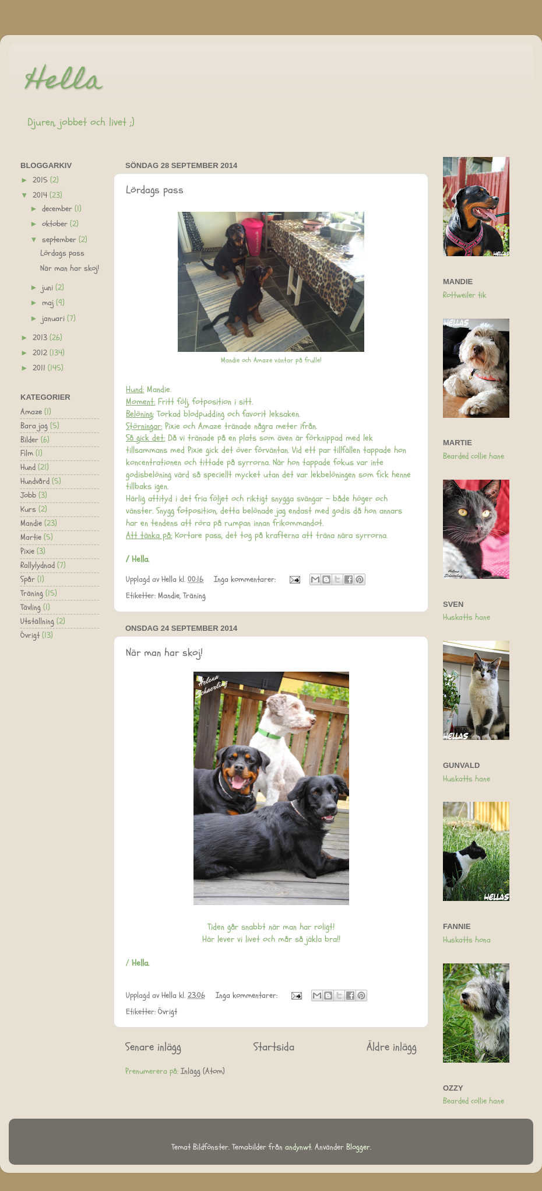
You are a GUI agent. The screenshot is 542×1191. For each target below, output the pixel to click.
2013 (41, 338)
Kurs (28, 509)
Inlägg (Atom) (203, 1071)
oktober (56, 224)
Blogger (358, 1147)
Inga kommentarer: (246, 579)
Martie (30, 537)
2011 (40, 368)
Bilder (29, 440)
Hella (64, 83)
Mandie (169, 596)
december (58, 209)
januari (54, 318)
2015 (41, 180)
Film (26, 453)
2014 (41, 195)
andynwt (298, 1147)
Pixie (27, 551)
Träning (194, 596)
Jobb (28, 495)
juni (48, 287)
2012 (41, 353)
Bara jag (34, 426)
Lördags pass (155, 190)
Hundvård (35, 481)
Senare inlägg (153, 1046)
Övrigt (167, 1012)
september (60, 240)
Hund (28, 467)
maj (49, 303)
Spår (27, 579)
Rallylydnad (37, 565)
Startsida (274, 1046)
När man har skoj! (164, 652)
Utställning (37, 621)
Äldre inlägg (392, 1046)
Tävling (30, 607)
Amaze (31, 412)
